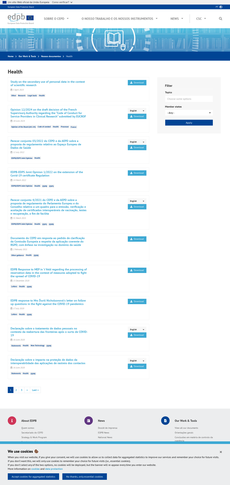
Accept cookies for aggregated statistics (33, 476)
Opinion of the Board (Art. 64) (23, 126)
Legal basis (32, 95)
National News (105, 437)
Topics (168, 92)
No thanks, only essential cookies (84, 476)
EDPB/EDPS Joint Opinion (21, 158)
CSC (199, 19)
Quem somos (27, 427)
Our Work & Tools (27, 56)
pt (217, 6)
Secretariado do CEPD (32, 432)
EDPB (44, 186)
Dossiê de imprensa (107, 427)
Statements (16, 345)
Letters (14, 286)
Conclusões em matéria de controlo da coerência (194, 439)
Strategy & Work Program (34, 437)
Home (10, 56)
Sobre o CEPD (54, 19)
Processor (65, 126)
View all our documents (186, 427)
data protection (54, 468)
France (73, 127)
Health (42, 95)
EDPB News (103, 432)
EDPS (51, 186)
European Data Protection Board (21, 7)
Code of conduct (44, 126)
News (175, 19)
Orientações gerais (184, 432)
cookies (35, 468)
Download (137, 82)
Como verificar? (62, 2)
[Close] (220, 451)
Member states (173, 106)
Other (13, 95)
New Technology (37, 345)
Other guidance (17, 255)
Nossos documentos (51, 56)
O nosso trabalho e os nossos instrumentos (117, 19)
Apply (189, 122)
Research (21, 95)
